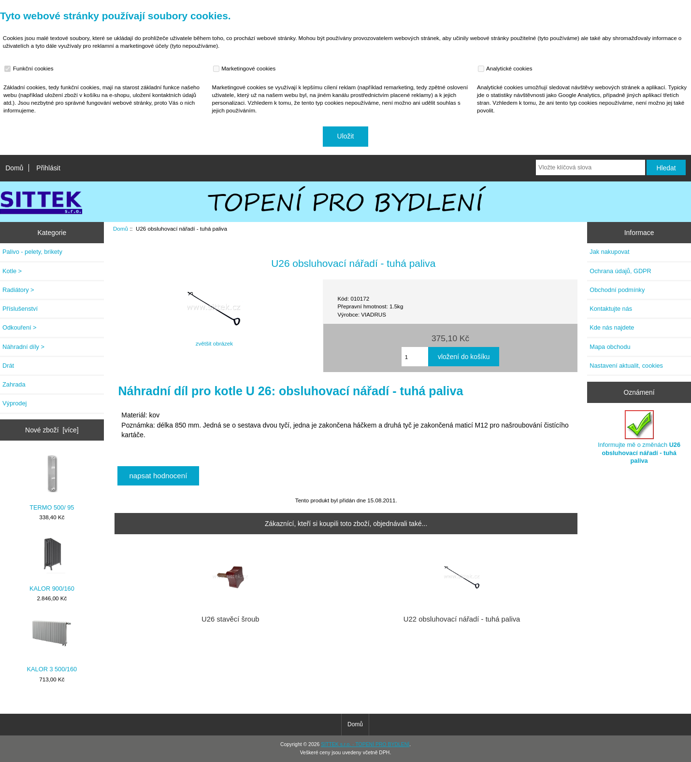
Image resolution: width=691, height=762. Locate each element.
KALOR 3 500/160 (52, 644)
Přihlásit (48, 168)
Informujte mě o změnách (639, 437)
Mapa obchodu (610, 346)
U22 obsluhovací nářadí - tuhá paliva (461, 619)
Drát (8, 365)
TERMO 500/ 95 (51, 482)
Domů (14, 168)
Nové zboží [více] (52, 430)
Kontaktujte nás (611, 308)
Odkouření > (19, 327)
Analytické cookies (506, 68)
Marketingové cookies (245, 68)
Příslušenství (20, 308)
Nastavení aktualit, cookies (626, 365)
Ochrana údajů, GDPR (620, 271)
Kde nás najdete (612, 327)
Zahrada (14, 384)
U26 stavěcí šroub (230, 619)
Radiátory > (18, 289)
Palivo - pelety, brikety (32, 251)
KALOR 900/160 (51, 563)
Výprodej (14, 403)
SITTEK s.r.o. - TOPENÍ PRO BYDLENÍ (365, 744)
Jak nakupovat (609, 251)
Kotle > (12, 271)
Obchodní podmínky (617, 289)
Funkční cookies (30, 68)
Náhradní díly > (23, 346)
